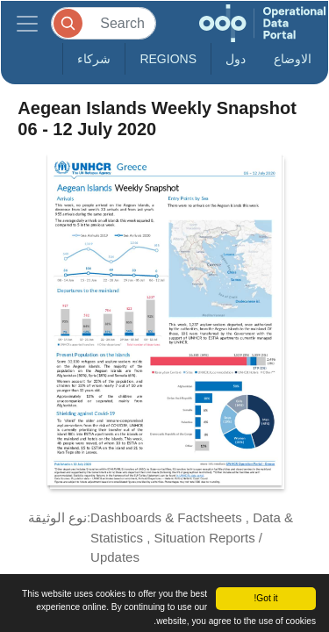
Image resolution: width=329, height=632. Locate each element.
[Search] (103, 23)
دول (235, 59)
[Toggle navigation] (27, 23)
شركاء (94, 59)
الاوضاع (292, 59)
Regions (168, 59)
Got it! (265, 598)
